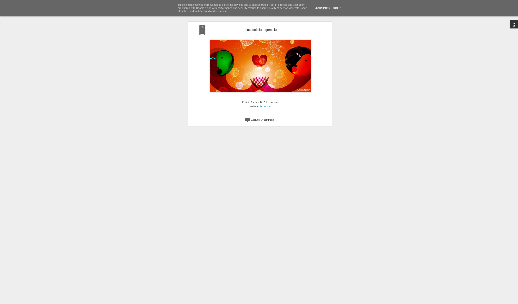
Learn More (322, 8)
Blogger (269, 302)
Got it (337, 8)
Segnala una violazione (282, 302)
